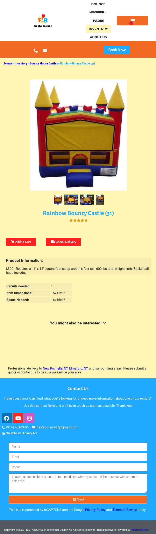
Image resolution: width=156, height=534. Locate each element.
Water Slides (98, 13)
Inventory (98, 30)
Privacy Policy (95, 510)
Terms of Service (125, 510)
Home (8, 63)
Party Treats (98, 22)
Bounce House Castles (44, 63)
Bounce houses (98, 5)
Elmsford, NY (78, 368)
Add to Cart (21, 242)
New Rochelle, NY (55, 368)
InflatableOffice (140, 529)
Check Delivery (63, 242)
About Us (98, 38)
